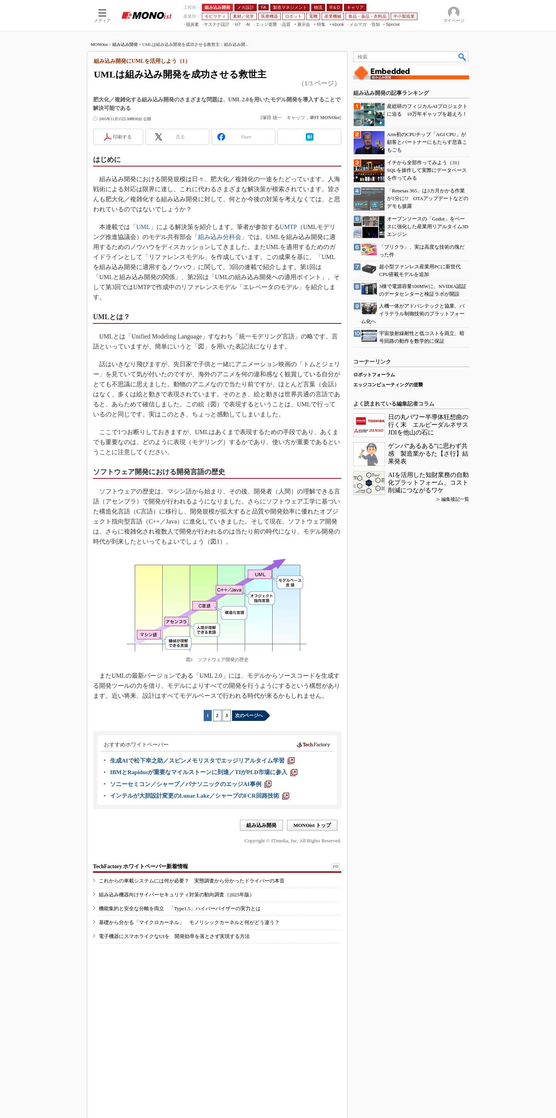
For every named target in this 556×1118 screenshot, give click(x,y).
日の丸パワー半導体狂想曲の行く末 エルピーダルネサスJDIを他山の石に (428, 425)
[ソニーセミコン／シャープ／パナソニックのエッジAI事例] (190, 784)
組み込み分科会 (219, 237)
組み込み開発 (125, 44)
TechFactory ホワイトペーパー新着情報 (140, 866)
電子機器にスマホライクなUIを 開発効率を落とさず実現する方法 (174, 936)
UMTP (288, 227)
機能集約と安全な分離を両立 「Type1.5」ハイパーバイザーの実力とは (180, 908)
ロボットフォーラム (374, 374)
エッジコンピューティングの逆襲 (388, 384)
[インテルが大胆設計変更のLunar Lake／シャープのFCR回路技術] (199, 796)
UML (143, 227)
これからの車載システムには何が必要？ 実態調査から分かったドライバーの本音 (192, 881)
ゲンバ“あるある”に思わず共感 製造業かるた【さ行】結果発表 (428, 454)
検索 (462, 56)
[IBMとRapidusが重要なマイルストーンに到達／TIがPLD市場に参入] (203, 772)
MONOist (99, 44)
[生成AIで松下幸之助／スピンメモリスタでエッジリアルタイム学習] (202, 761)
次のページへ (249, 715)
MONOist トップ (312, 825)
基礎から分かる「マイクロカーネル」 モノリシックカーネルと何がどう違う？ (189, 922)
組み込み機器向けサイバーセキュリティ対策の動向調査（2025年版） (176, 894)
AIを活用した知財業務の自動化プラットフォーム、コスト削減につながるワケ (428, 482)
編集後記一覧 (455, 499)
